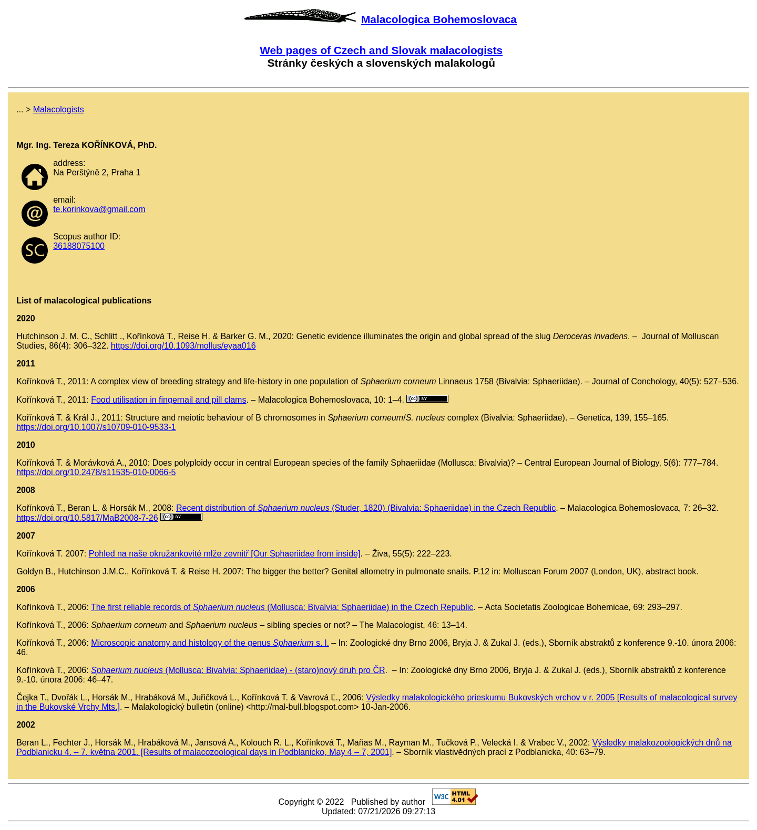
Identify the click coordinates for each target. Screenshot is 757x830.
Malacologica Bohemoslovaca (439, 19)
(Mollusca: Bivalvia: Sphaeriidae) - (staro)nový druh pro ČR (238, 670)
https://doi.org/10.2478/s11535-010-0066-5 (96, 472)
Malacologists (58, 109)
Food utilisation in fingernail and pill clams (168, 399)
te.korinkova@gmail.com (99, 209)
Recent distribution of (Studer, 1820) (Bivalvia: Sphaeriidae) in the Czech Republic (366, 507)
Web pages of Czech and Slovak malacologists (381, 50)
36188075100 (79, 245)
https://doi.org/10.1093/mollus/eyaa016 (183, 345)
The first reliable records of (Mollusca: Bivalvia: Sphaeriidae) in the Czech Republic (282, 607)
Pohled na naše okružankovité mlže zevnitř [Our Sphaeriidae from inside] (225, 553)
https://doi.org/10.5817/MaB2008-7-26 (87, 517)
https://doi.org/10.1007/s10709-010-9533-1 (96, 427)
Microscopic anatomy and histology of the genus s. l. (210, 642)
